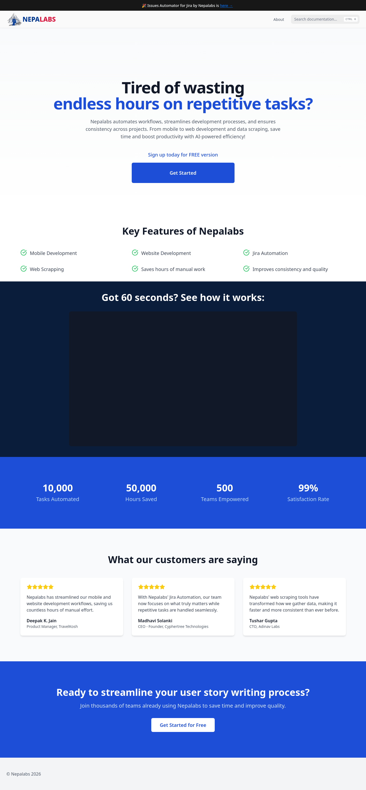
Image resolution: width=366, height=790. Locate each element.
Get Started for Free (183, 725)
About (278, 19)
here (224, 5)
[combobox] (325, 19)
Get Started (182, 173)
